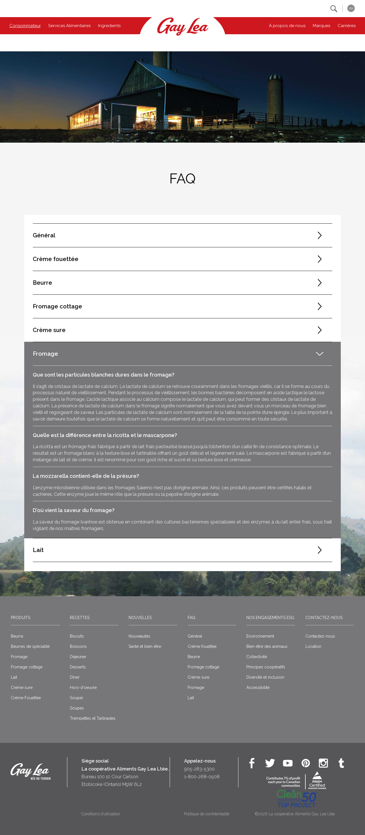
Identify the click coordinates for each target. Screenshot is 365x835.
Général (195, 636)
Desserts (78, 667)
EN (351, 8)
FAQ (191, 617)
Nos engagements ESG (270, 617)
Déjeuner (78, 656)
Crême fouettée (202, 646)
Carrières (347, 25)
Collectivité (256, 656)
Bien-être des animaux (266, 646)
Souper (76, 698)
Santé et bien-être (145, 646)
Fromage (19, 656)
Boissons (78, 646)
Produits (20, 617)
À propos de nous (287, 25)
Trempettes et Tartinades (92, 718)
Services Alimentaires (69, 25)
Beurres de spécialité (30, 646)
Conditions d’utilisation (100, 814)
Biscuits (77, 636)
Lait (14, 677)
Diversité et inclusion (265, 677)
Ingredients (109, 25)
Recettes (80, 617)
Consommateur (25, 25)
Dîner (75, 677)
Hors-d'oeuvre (83, 687)
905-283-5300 (199, 769)
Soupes (77, 708)
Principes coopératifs (265, 667)
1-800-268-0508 (202, 776)
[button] (334, 9)
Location (313, 646)
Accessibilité (257, 687)
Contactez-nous (323, 617)
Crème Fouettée (26, 698)
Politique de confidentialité (206, 814)
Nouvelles (140, 617)
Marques (321, 25)
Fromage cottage (26, 667)
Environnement (260, 636)
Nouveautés (139, 636)
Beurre (17, 636)
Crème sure (22, 687)
